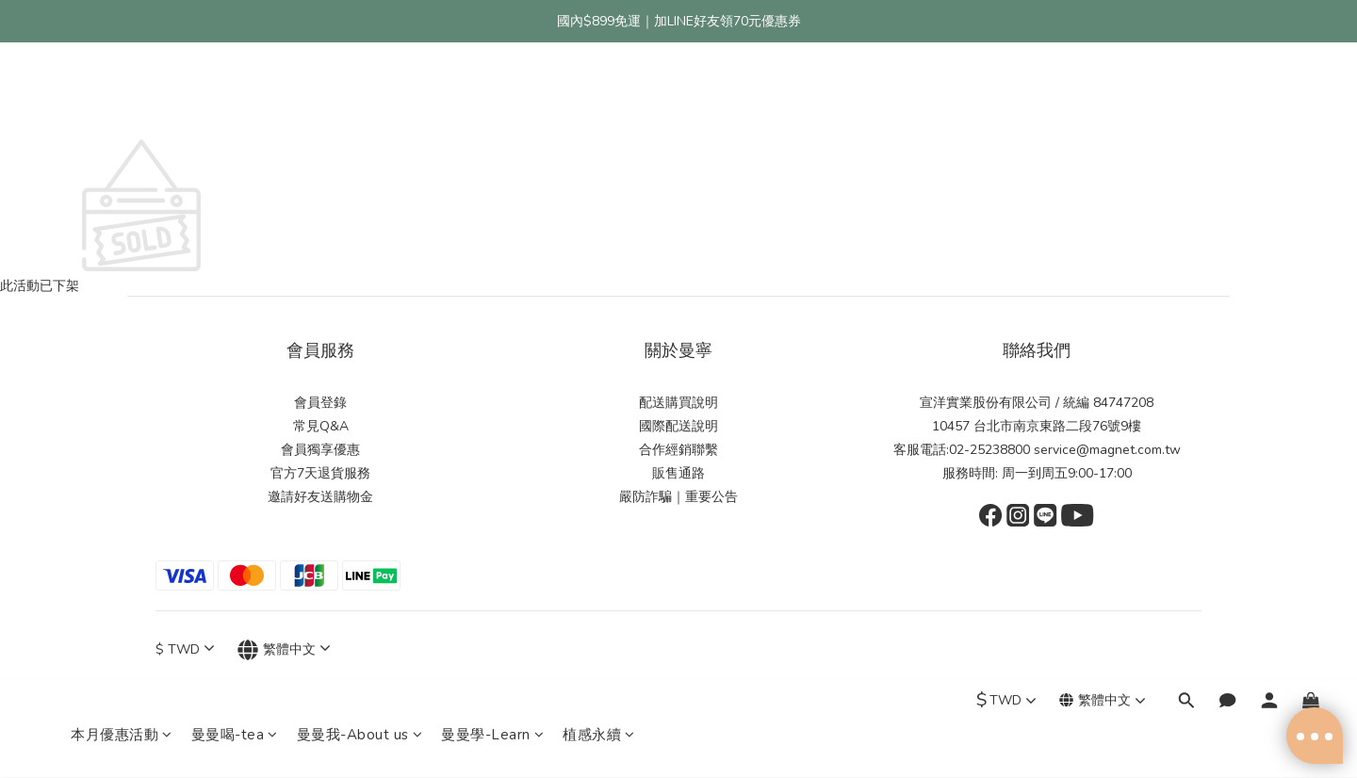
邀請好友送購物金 (320, 497)
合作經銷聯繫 (678, 450)
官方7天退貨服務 (320, 473)
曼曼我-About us (360, 96)
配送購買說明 (678, 403)
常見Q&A (321, 426)
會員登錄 (320, 403)
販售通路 (678, 473)
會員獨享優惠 (320, 450)
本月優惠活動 (121, 96)
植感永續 (599, 96)
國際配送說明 (678, 426)
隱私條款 (601, 746)
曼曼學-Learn (492, 96)
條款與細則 (653, 746)
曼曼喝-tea (234, 96)
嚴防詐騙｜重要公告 (678, 497)
